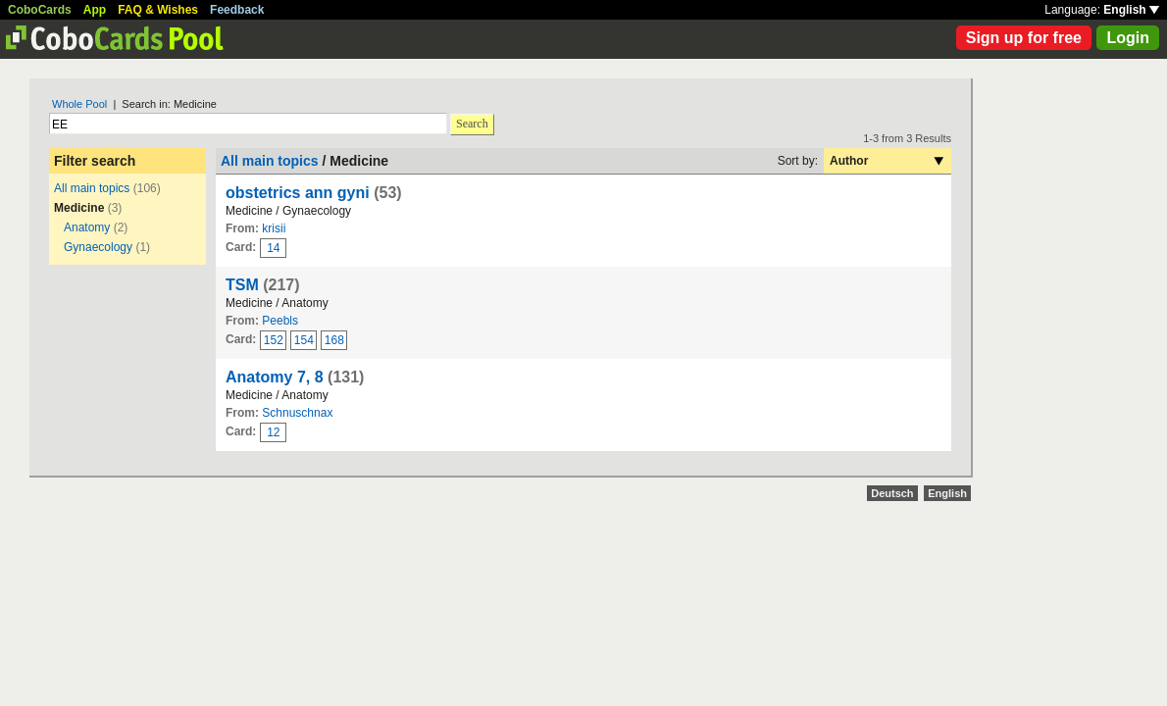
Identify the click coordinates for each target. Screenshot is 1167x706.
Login (1127, 37)
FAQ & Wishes (158, 10)
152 (273, 340)
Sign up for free (1024, 37)
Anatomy (87, 227)
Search (472, 123)
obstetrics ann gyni (298, 192)
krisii (273, 228)
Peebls (280, 321)
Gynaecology (98, 247)
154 (304, 340)
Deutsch (892, 493)
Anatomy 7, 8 (275, 377)
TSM (242, 285)
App (94, 10)
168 (334, 340)
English (1131, 10)
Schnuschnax (297, 413)
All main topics (91, 188)
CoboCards (40, 10)
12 (273, 432)
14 (273, 248)
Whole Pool (79, 104)
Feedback (237, 10)
